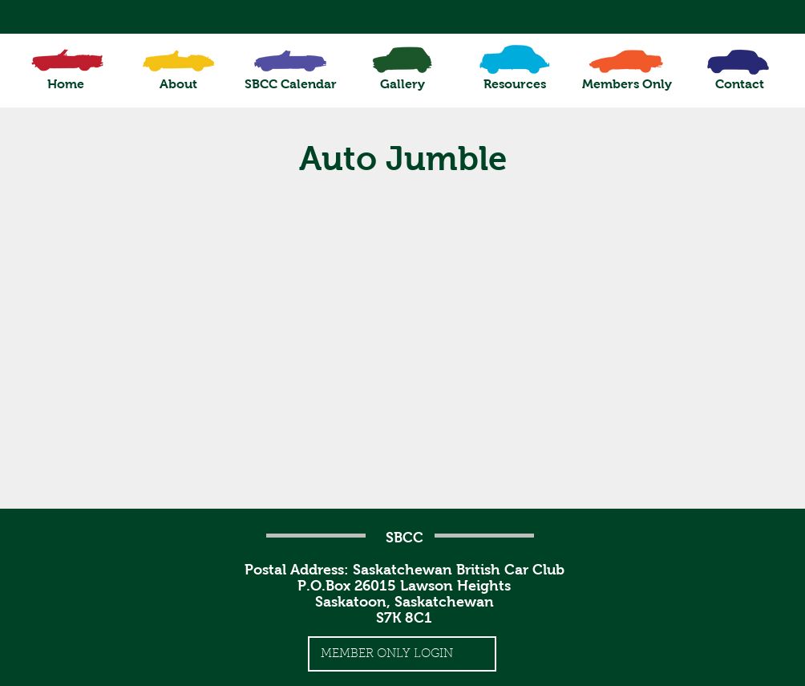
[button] (178, 84)
